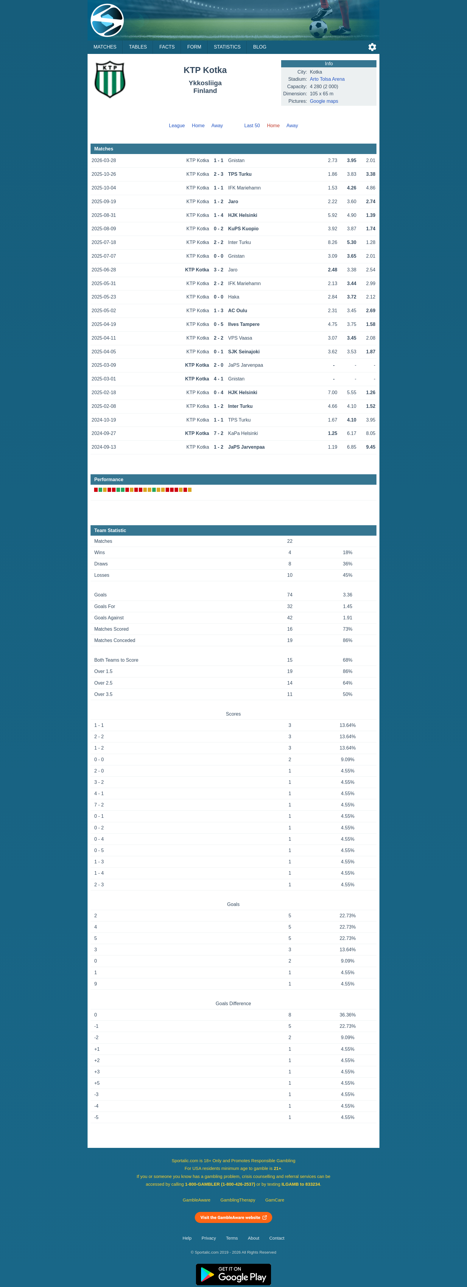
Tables (138, 46)
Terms (232, 1238)
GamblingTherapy (237, 1200)
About (253, 1238)
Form (194, 46)
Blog (259, 46)
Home (198, 125)
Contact (276, 1238)
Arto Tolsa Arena (327, 79)
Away (217, 125)
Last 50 (252, 125)
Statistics (227, 46)
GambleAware (197, 1200)
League (177, 125)
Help (187, 1238)
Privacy (209, 1238)
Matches (105, 46)
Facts (167, 46)
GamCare (274, 1200)
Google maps (324, 101)
